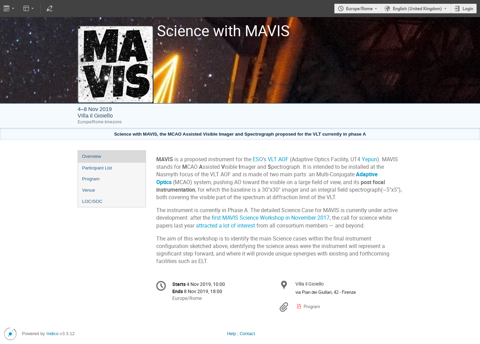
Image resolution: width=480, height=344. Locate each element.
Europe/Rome (359, 8)
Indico (52, 333)
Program (90, 178)
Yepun (369, 159)
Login (468, 8)
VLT (272, 159)
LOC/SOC (92, 201)
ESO (258, 159)
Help (231, 333)
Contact (247, 333)
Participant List (97, 167)
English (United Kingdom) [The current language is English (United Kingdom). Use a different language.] (417, 8)
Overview (91, 156)
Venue (88, 190)
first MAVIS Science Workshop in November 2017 (271, 217)
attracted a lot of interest (225, 225)
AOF (283, 159)
